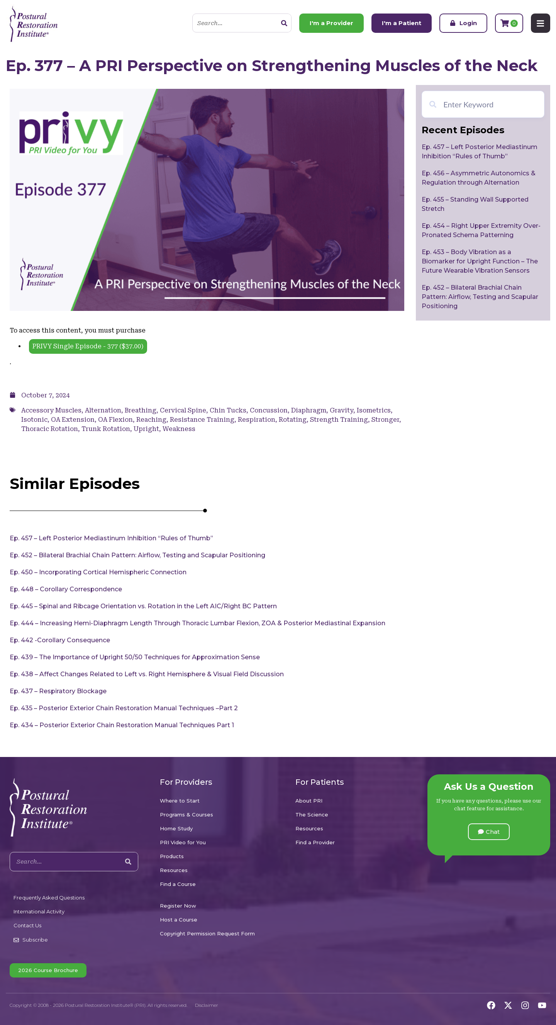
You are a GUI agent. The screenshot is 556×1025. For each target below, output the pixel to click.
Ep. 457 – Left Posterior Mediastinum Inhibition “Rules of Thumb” (111, 538)
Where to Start (180, 801)
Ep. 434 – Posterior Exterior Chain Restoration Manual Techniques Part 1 (122, 725)
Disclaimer (206, 1005)
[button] (489, 831)
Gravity (341, 410)
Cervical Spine (183, 410)
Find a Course (178, 884)
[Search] (283, 23)
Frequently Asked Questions (49, 897)
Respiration (256, 419)
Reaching (151, 419)
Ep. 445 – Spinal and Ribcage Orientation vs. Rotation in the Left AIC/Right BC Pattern (143, 606)
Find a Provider (315, 842)
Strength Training (339, 419)
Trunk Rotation (105, 429)
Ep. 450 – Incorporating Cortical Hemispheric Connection (98, 572)
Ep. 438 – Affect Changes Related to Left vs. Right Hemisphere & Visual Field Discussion (147, 674)
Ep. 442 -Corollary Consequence (60, 640)
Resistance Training (202, 419)
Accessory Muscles (51, 410)
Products (172, 856)
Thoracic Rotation (49, 429)
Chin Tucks (228, 410)
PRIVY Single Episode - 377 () (88, 346)
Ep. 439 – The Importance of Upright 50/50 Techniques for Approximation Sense (135, 657)
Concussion (269, 410)
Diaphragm (308, 410)
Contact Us (27, 925)
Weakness (179, 429)
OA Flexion (115, 419)
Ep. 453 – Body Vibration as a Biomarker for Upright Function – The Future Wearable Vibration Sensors (480, 261)
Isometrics (374, 410)
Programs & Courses (186, 814)
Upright (146, 429)
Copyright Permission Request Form (207, 933)
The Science (311, 814)
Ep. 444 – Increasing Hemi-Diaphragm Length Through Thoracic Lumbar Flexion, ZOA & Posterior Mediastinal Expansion (197, 623)
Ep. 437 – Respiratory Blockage (58, 691)
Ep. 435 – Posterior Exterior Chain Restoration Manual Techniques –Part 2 (124, 708)
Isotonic (34, 419)
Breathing (140, 410)
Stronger (385, 419)
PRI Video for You (183, 842)
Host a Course (178, 919)
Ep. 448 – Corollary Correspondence (66, 589)
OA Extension (73, 419)
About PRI (308, 801)
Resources (174, 870)
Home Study (176, 828)
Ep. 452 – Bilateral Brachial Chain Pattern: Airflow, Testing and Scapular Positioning (137, 555)
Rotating (293, 419)
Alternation (103, 410)
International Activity (39, 911)
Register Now (178, 906)
